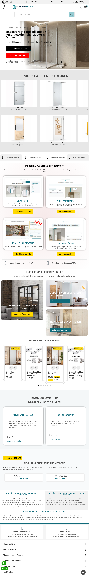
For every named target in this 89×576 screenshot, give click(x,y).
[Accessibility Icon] (83, 288)
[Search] (71, 14)
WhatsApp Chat (58, 463)
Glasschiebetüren (58, 108)
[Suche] (42, 14)
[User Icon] (80, 7)
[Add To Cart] (15, 355)
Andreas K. (54, 422)
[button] (19, 48)
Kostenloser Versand (22, 519)
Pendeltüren (19, 143)
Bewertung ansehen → (15, 428)
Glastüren (19, 108)
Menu (5, 7)
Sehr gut (9, 1)
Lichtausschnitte (57, 143)
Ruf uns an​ (15, 463)
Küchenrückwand (23, 242)
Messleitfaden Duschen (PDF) (19, 261)
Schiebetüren (65, 200)
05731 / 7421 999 (66, 519)
